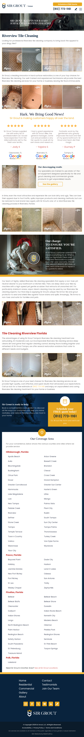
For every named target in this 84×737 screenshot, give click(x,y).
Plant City (48, 508)
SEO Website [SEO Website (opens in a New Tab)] (36, 734)
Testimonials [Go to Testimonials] (49, 684)
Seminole (48, 639)
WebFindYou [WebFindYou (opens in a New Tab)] (47, 734)
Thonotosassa (50, 531)
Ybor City (12, 550)
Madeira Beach (51, 620)
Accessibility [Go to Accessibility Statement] (27, 728)
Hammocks (13, 489)
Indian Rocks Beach (52, 611)
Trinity (46, 583)
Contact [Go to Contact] (47, 680)
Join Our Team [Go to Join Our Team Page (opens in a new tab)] (51, 688)
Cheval (47, 470)
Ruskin (46, 513)
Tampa (11, 527)
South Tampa (50, 517)
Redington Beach (15, 634)
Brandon (48, 466)
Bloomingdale (14, 466)
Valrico (11, 541)
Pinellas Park (49, 629)
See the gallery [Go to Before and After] (50, 184)
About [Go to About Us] (22, 696)
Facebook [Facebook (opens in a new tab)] (32, 704)
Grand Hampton (51, 480)
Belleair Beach (50, 597)
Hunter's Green (50, 489)
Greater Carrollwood (17, 484)
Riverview (12, 513)
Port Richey (13, 578)
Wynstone (48, 546)
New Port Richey (15, 573)
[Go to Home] (19, 6)
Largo (10, 620)
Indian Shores (14, 615)
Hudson (47, 564)
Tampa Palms (50, 527)
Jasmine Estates (15, 569)
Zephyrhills (48, 587)
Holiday (11, 564)
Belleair (11, 597)
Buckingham (13, 470)
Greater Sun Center (52, 484)
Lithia (46, 494)
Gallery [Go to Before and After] (23, 692)
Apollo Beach (14, 456)
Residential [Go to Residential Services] (25, 684)
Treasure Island (15, 653)
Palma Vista (49, 503)
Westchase (13, 546)
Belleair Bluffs (14, 601)
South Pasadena (15, 644)
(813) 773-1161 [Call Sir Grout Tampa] (62, 9)
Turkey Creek (50, 536)
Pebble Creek (14, 508)
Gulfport (12, 611)
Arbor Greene (50, 456)
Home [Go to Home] (22, 680)
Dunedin (47, 606)
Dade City (48, 559)
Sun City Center (51, 522)
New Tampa (13, 503)
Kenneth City (49, 615)
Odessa (47, 573)
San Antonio (49, 578)
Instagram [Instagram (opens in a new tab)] (25, 704)
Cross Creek (49, 475)
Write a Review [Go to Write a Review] (76, 9)
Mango (47, 499)
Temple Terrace (15, 531)
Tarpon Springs (51, 648)
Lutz (10, 499)
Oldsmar (48, 625)
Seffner (11, 517)
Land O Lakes (50, 569)
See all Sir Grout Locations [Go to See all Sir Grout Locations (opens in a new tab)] (46, 668)
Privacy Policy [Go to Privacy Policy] (39, 728)
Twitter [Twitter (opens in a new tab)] (38, 704)
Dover (10, 480)
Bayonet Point (14, 559)
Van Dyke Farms (51, 541)
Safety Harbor (14, 639)
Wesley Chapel (14, 587)
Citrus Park (13, 475)
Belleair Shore (50, 601)
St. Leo (11, 583)
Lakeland (12, 662)
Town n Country (15, 536)
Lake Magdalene (15, 494)
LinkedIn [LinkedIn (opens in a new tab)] (51, 704)
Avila (10, 461)
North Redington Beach (18, 625)
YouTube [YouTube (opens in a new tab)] (44, 704)
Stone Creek (13, 522)
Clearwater (13, 606)
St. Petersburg (14, 648)
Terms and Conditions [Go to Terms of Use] (54, 728)
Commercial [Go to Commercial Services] (26, 688)
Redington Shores (52, 634)
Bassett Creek (50, 461)
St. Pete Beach (50, 644)
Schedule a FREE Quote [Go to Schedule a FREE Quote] (67, 4)
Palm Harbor (14, 629)
